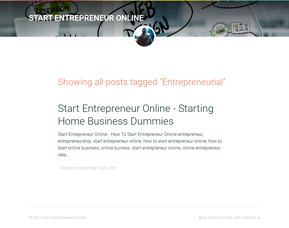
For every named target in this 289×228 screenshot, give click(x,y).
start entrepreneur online (86, 18)
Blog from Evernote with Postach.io (229, 217)
